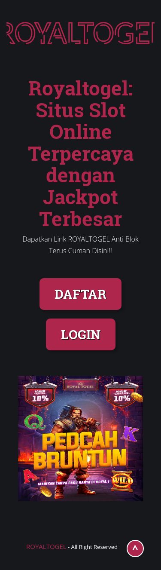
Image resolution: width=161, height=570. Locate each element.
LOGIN (80, 334)
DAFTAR (80, 293)
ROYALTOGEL (46, 546)
